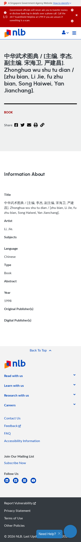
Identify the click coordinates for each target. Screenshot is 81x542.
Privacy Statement (17, 510)
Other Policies (14, 525)
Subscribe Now (15, 463)
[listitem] (13, 376)
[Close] (77, 11)
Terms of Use (13, 518)
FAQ (7, 433)
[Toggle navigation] (74, 33)
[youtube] (35, 483)
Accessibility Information (22, 441)
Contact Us (12, 418)
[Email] (29, 127)
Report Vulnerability (20, 503)
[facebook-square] (17, 483)
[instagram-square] (26, 483)
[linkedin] (8, 483)
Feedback (12, 425)
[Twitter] (22, 127)
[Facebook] (16, 127)
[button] (65, 32)
